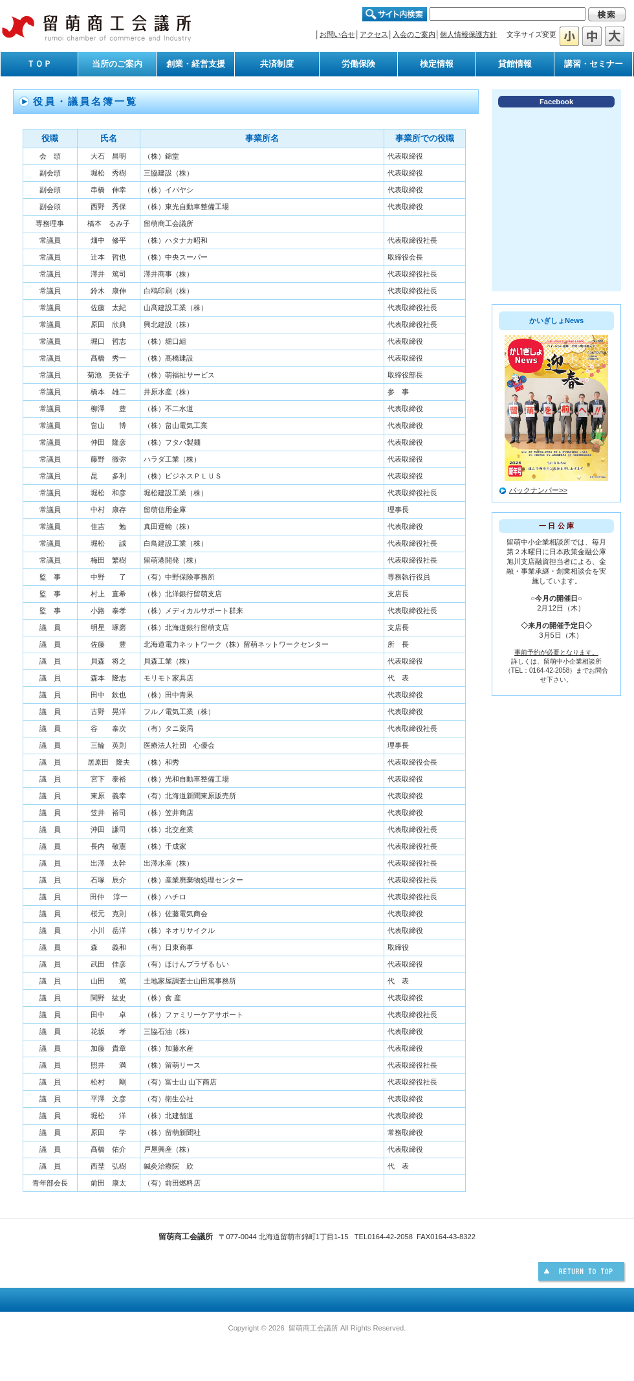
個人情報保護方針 (468, 34)
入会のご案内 (414, 34)
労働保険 (358, 64)
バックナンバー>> (538, 490)
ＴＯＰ (39, 64)
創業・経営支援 (195, 64)
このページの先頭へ (583, 1273)
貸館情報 (515, 64)
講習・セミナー (593, 64)
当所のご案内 (117, 64)
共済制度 (277, 64)
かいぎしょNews (556, 320)
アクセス (374, 34)
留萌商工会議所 (97, 27)
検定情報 (437, 64)
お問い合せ (337, 34)
